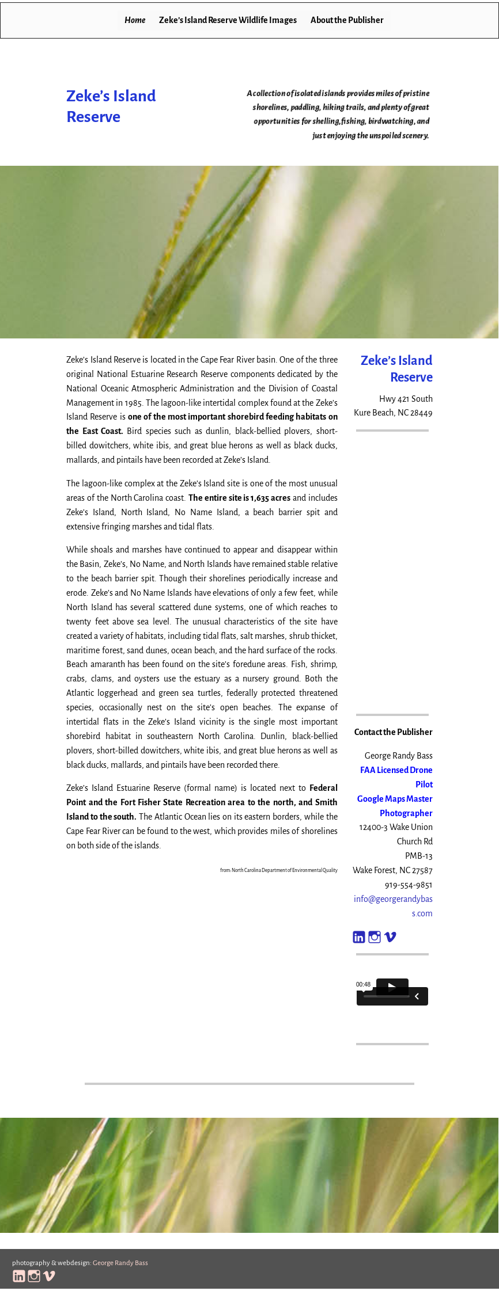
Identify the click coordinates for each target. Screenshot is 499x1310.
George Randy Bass (120, 1263)
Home (134, 20)
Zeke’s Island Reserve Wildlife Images (228, 20)
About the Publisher (347, 20)
